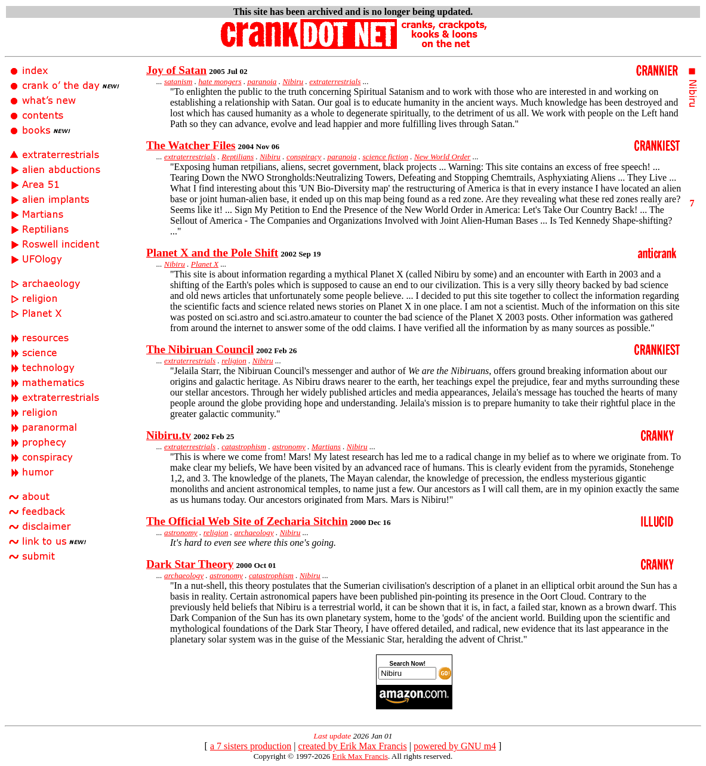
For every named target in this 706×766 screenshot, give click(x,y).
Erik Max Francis (360, 756)
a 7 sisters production (250, 746)
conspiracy (303, 156)
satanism (178, 81)
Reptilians (237, 156)
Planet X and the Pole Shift (212, 252)
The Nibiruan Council (200, 349)
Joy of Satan (176, 70)
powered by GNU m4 (455, 746)
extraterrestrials (334, 81)
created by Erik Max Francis (352, 746)
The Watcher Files (191, 145)
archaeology (254, 532)
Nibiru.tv (168, 435)
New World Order (442, 156)
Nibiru (292, 81)
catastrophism (243, 446)
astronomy (289, 446)
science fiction (385, 156)
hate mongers (219, 81)
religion (233, 360)
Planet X (204, 264)
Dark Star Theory (189, 564)
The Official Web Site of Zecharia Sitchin (247, 521)
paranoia (262, 81)
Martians (326, 446)
